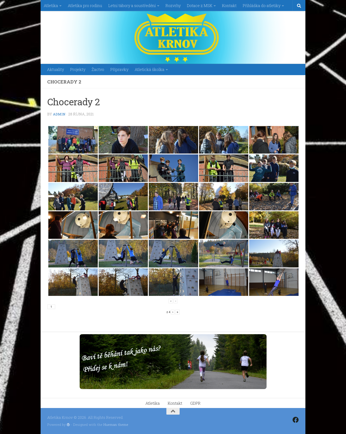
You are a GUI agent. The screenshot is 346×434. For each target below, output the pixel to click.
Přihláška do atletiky (261, 5)
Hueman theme (115, 424)
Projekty (77, 69)
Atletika (51, 5)
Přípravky (119, 69)
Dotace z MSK (199, 5)
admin (59, 114)
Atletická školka (149, 69)
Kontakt (229, 5)
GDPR (195, 403)
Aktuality (55, 69)
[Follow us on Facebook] (296, 420)
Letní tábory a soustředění (132, 5)
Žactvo (98, 69)
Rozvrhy (173, 5)
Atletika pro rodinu (85, 5)
